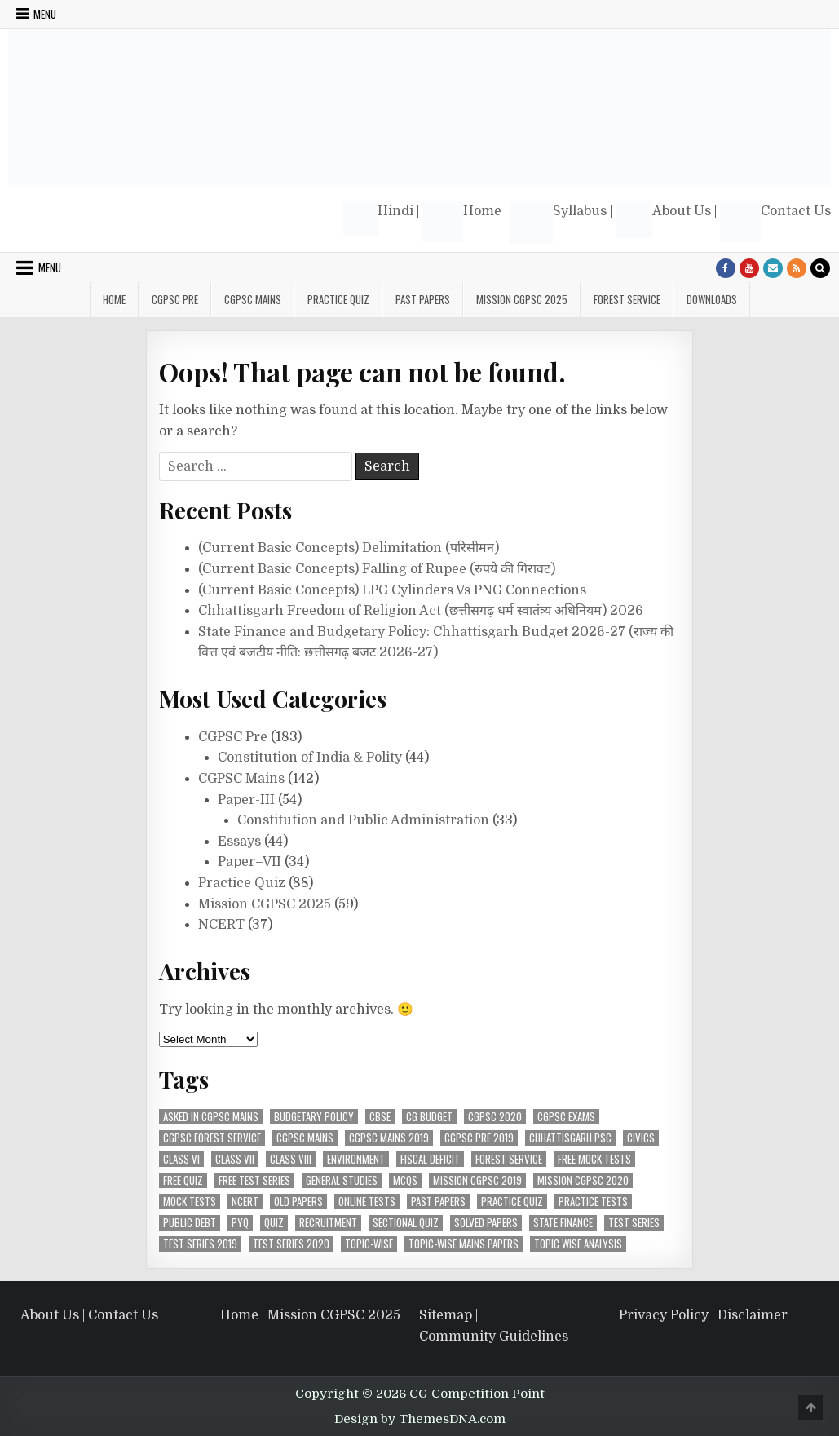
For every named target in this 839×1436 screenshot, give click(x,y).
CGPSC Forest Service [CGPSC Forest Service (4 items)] (212, 1138)
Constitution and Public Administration (363, 820)
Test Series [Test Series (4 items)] (634, 1223)
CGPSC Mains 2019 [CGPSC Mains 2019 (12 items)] (389, 1138)
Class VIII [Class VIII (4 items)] (290, 1159)
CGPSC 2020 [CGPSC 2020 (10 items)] (495, 1116)
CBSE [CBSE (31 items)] (380, 1116)
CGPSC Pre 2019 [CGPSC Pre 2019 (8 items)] (479, 1138)
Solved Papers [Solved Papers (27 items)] (486, 1223)
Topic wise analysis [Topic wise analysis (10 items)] (578, 1244)
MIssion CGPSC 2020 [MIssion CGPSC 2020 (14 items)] (583, 1180)
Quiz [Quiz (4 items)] (274, 1223)
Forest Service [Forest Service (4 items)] (508, 1159)
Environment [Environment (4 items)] (356, 1159)
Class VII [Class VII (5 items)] (234, 1159)
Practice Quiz (338, 299)
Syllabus (558, 222)
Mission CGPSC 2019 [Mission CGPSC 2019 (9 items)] (477, 1180)
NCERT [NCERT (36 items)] (245, 1201)
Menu (44, 14)
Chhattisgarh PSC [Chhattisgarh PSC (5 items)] (570, 1138)
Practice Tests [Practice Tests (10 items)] (593, 1201)
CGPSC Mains (252, 299)
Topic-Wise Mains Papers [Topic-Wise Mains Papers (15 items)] (463, 1244)
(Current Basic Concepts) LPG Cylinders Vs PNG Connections (392, 590)
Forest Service (627, 299)
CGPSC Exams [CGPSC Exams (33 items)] (566, 1116)
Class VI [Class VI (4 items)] (181, 1159)
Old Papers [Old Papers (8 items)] (298, 1201)
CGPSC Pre (175, 299)
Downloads (712, 299)
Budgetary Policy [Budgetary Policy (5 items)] (314, 1116)
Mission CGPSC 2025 (521, 299)
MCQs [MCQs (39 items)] (405, 1180)
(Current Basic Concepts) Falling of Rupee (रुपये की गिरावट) (376, 569)
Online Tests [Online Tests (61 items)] (366, 1201)
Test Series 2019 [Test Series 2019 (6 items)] (200, 1244)
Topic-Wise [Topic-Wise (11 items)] (369, 1244)
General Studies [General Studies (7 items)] (342, 1180)
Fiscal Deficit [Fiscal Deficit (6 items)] (430, 1159)
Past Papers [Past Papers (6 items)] (438, 1201)
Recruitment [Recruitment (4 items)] (328, 1223)
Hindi (378, 218)
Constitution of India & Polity (310, 757)
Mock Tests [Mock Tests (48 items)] (189, 1201)
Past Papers (422, 299)
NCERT (221, 924)
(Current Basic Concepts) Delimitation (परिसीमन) (348, 548)
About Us (663, 219)
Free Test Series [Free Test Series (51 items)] (254, 1180)
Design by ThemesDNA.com (420, 1419)
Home (461, 221)
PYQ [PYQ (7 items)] (240, 1223)
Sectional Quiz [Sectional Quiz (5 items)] (406, 1223)
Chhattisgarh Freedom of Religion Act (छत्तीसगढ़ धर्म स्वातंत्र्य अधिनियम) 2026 (420, 610)
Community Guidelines (493, 1336)
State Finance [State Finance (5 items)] (563, 1223)
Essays (239, 841)
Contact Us (775, 221)
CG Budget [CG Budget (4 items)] (429, 1116)
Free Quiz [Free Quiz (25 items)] (183, 1180)
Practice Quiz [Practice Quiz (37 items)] (512, 1201)
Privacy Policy (664, 1315)
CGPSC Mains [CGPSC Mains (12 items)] (304, 1138)
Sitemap (445, 1315)
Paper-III (246, 800)
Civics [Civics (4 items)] (641, 1138)
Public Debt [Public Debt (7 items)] (189, 1223)
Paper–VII (249, 862)
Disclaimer (753, 1315)
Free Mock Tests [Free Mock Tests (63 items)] (594, 1159)
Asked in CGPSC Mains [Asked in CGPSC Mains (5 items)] (210, 1116)
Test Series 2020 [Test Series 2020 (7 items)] (291, 1244)
